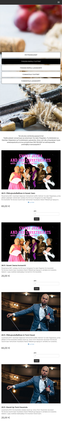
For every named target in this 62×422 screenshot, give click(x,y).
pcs (35, 211)
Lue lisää (31, 202)
